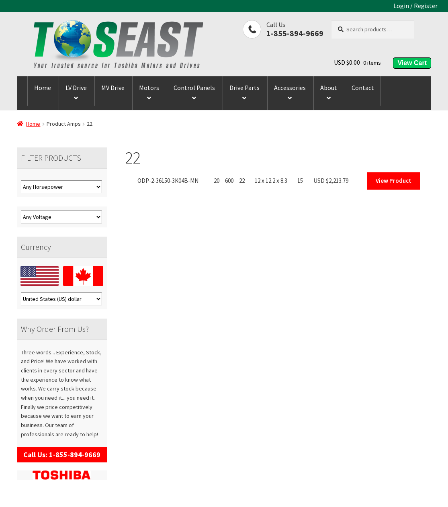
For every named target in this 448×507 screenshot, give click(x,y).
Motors (149, 88)
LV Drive (76, 88)
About (328, 88)
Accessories (290, 88)
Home (42, 88)
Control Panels (194, 88)
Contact (363, 88)
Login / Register (415, 6)
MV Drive (113, 88)
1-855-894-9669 (294, 33)
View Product (393, 180)
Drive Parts (244, 88)
